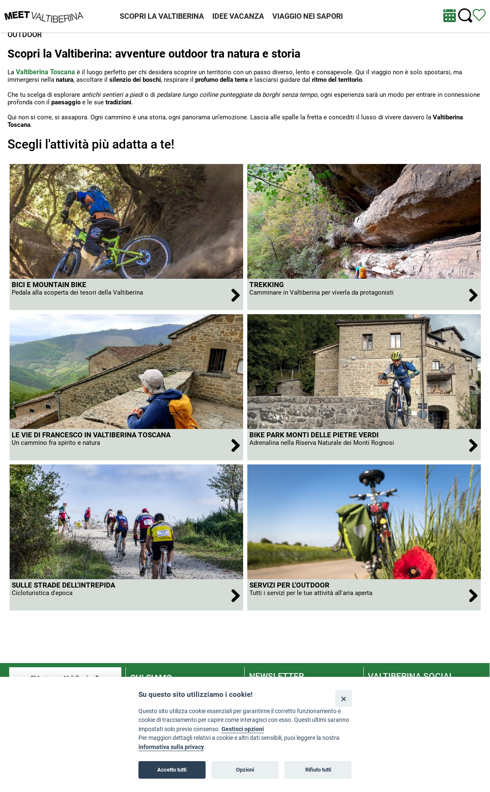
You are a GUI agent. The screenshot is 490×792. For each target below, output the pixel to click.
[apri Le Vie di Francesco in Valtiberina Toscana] (126, 444)
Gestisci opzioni (242, 729)
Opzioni (245, 770)
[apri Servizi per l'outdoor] (364, 594)
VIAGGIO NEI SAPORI (307, 16)
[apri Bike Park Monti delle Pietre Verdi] (364, 444)
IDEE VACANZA (238, 16)
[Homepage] (43, 15)
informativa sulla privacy (171, 747)
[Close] (343, 698)
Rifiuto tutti (318, 770)
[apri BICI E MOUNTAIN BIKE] (126, 294)
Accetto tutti (171, 770)
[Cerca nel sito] (465, 15)
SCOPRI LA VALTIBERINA (162, 16)
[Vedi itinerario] (479, 14)
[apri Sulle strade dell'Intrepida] (126, 594)
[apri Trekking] (364, 294)
